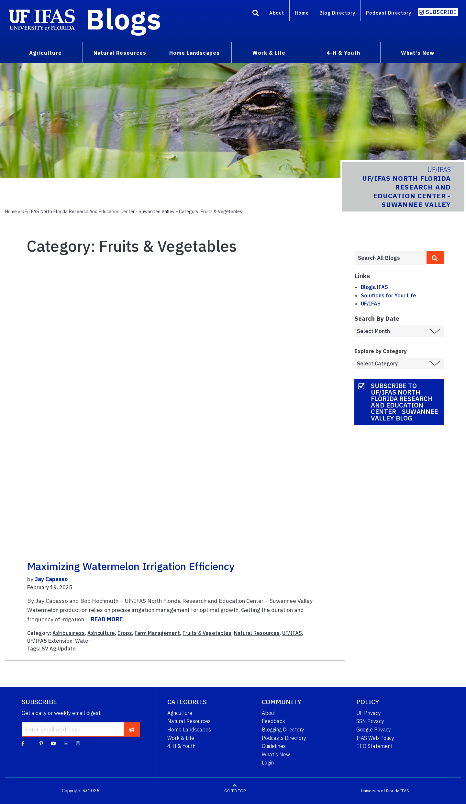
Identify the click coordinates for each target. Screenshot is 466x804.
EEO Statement (374, 746)
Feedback (273, 721)
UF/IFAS (292, 633)
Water (82, 640)
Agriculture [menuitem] (45, 53)
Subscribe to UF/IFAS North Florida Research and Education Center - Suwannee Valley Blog (404, 401)
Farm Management (157, 633)
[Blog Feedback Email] (66, 743)
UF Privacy (368, 713)
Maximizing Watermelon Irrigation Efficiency (130, 566)
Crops (124, 633)
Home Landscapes (189, 729)
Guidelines (274, 746)
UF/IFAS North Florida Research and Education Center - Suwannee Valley (97, 211)
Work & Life (180, 738)
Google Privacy (373, 729)
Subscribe (441, 12)
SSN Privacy (370, 721)
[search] (436, 257)
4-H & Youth (181, 746)
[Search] (255, 14)
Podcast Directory (388, 13)
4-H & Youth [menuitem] (343, 53)
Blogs (123, 18)
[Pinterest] (41, 743)
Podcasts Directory (284, 738)
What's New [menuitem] (417, 53)
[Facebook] (23, 743)
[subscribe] (131, 729)
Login (268, 762)
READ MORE (107, 619)
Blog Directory (337, 13)
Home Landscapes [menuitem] (194, 53)
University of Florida (380, 791)
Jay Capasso (51, 579)
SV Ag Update (59, 648)
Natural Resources (257, 633)
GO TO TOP (235, 791)
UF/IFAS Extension (49, 640)
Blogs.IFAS (374, 287)
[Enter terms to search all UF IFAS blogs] (390, 258)
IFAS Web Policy (375, 738)
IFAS (404, 791)
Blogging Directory (283, 729)
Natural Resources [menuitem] (120, 53)
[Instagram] (78, 743)
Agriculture (101, 633)
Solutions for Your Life (388, 295)
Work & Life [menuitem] (268, 53)
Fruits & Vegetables (207, 633)
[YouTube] (53, 743)
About (276, 13)
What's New (276, 754)
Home (302, 13)
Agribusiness (68, 633)
